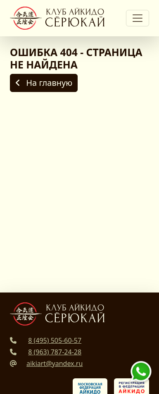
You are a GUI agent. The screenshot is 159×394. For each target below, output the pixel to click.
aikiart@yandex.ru (54, 363)
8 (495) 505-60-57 (54, 340)
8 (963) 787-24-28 (54, 351)
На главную (43, 82)
